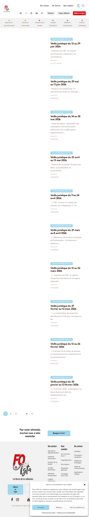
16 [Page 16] (27, 403)
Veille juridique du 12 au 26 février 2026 (62, 335)
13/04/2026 (51, 243)
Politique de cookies (49, 513)
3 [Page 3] (16, 403)
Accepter (41, 507)
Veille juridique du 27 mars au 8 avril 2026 (63, 228)
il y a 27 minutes (53, 63)
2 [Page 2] (11, 403)
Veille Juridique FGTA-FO (58, 39)
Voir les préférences (77, 507)
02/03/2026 (51, 354)
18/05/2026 (51, 174)
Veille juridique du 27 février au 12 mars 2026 (63, 301)
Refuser (59, 507)
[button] (84, 485)
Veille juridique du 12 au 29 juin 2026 (64, 45)
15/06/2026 (51, 98)
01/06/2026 (51, 139)
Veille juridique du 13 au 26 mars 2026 (62, 263)
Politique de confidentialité (66, 513)
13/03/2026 (51, 316)
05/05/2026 (51, 208)
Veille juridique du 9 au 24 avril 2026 (64, 193)
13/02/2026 (51, 391)
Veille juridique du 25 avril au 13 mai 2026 (63, 158)
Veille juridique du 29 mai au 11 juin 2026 (64, 83)
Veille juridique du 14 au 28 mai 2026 (64, 118)
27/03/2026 (51, 281)
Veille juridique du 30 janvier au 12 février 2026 (63, 373)
